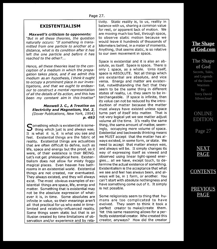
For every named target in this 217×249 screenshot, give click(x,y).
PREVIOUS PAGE (203, 191)
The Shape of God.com (203, 46)
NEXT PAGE (203, 151)
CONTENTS (203, 171)
